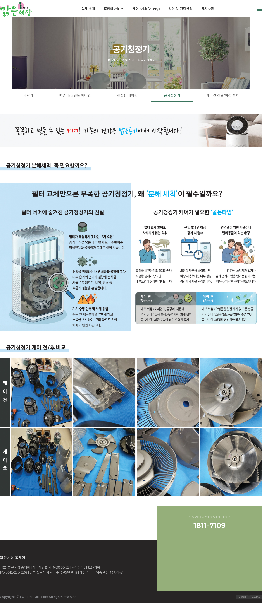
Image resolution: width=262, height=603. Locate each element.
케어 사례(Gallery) (146, 9)
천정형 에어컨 (127, 95)
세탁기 (28, 95)
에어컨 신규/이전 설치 (222, 95)
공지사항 (207, 9)
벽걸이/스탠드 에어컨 (75, 95)
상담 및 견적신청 (180, 9)
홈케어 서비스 (114, 9)
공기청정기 (172, 95)
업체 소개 (88, 9)
